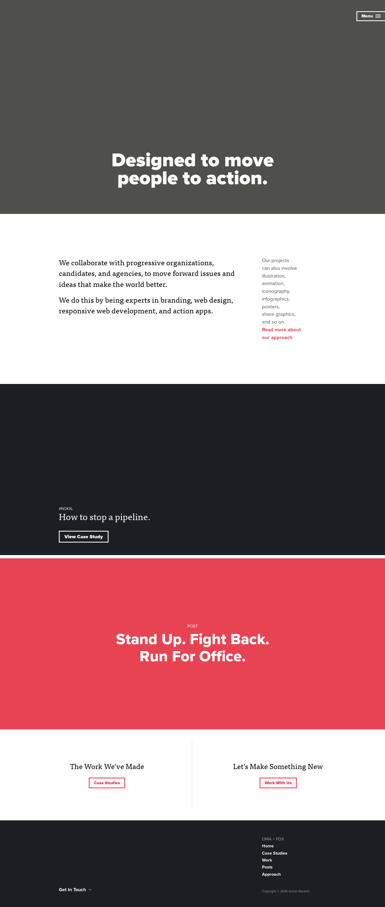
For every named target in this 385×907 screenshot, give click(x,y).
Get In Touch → (75, 890)
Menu (371, 16)
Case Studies (107, 783)
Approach (271, 874)
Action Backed (33, 16)
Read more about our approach (281, 333)
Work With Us (278, 783)
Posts (267, 867)
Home (268, 846)
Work (267, 860)
